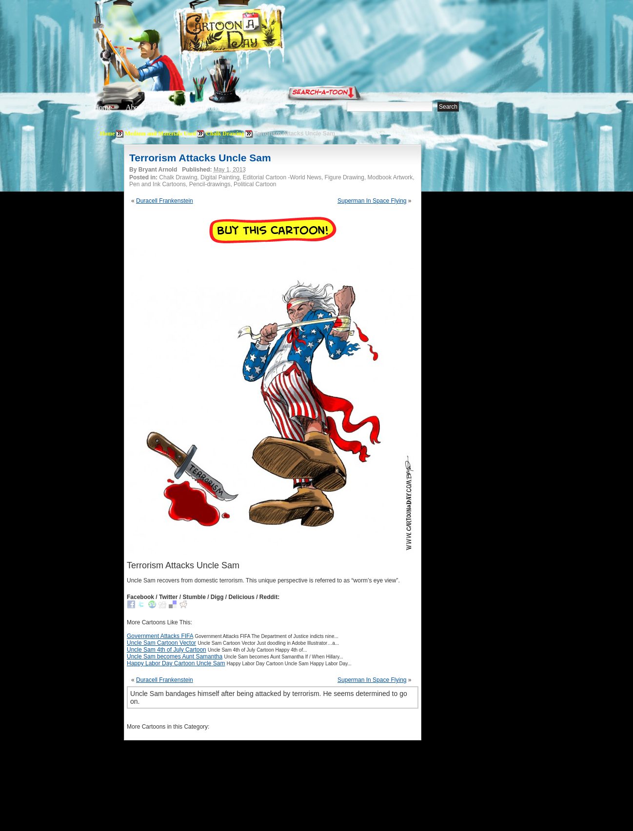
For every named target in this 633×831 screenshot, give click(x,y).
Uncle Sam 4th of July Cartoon (166, 649)
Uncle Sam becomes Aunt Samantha (174, 656)
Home (102, 107)
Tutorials (211, 107)
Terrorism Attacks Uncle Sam (200, 157)
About (134, 107)
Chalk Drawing (225, 133)
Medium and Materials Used (160, 133)
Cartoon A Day (255, 32)
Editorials (171, 107)
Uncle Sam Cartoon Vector (161, 642)
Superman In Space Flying (371, 200)
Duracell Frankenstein (164, 200)
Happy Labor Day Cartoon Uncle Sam (176, 663)
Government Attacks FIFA (160, 636)
